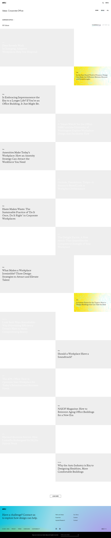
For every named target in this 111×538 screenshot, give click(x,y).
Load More (55, 496)
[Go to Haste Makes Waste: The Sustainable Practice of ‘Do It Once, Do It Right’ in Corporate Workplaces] (28, 213)
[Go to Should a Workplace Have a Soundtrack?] (83, 354)
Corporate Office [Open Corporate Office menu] (8, 19)
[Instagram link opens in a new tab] (60, 529)
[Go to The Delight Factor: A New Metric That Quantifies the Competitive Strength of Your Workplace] (83, 241)
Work (96, 10)
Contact (75, 520)
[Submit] (78, 535)
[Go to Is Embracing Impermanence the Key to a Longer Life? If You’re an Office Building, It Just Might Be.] (28, 99)
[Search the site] (103, 3)
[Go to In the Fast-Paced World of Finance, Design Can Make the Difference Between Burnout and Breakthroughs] (92, 76)
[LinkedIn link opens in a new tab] (56, 529)
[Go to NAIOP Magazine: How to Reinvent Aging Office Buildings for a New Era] (83, 411)
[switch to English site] (102, 528)
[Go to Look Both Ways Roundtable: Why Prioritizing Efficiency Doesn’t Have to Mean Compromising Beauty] (28, 326)
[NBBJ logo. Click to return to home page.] (4, 3)
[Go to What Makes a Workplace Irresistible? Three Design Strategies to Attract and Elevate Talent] (37, 274)
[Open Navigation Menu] (107, 3)
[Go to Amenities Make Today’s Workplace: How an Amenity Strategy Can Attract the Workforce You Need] (28, 156)
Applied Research (60, 520)
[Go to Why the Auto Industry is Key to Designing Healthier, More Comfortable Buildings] (83, 467)
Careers (75, 518)
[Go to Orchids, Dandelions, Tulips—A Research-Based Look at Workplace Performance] (83, 184)
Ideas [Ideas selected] (102, 10)
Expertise (58, 518)
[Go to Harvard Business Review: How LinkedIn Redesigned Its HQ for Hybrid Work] (28, 439)
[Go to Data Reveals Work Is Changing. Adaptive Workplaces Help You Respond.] (37, 48)
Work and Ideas (60, 515)
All (108, 10)
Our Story (76, 515)
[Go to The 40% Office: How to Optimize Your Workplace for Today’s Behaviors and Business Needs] (28, 382)
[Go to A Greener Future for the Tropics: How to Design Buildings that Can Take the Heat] (92, 302)
